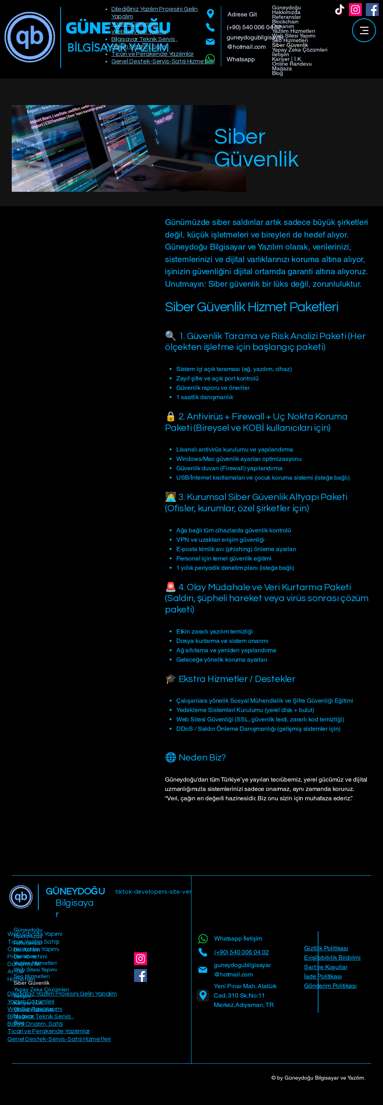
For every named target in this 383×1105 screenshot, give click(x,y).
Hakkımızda (286, 12)
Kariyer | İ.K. (287, 59)
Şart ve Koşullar (325, 967)
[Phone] (210, 27)
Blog (277, 73)
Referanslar (286, 16)
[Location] (210, 14)
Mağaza (282, 68)
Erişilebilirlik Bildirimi (332, 957)
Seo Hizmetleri (290, 40)
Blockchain (285, 21)
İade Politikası (323, 976)
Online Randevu (292, 63)
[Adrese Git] (250, 14)
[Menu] (364, 30)
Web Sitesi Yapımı (293, 35)
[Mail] (210, 42)
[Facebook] (372, 9)
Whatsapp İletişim (238, 938)
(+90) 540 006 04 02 (254, 27)
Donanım (283, 26)
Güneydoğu (286, 7)
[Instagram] (355, 9)
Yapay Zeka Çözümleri (300, 49)
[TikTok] (339, 9)
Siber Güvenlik (290, 45)
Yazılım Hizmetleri (293, 31)
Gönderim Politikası (330, 985)
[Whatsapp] (211, 59)
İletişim (280, 54)
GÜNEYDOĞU (75, 891)
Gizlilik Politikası (326, 948)
